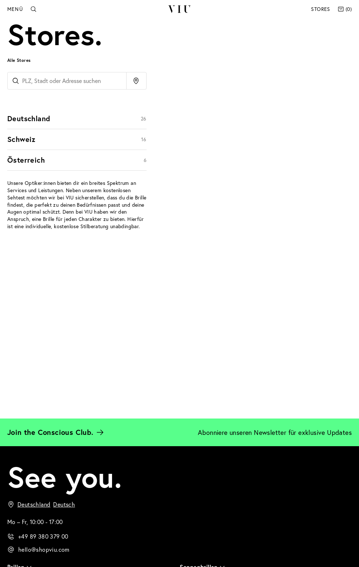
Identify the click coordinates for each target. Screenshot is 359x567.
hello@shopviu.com (43, 549)
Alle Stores (19, 60)
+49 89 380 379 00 (43, 536)
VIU (179, 9)
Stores (320, 8)
